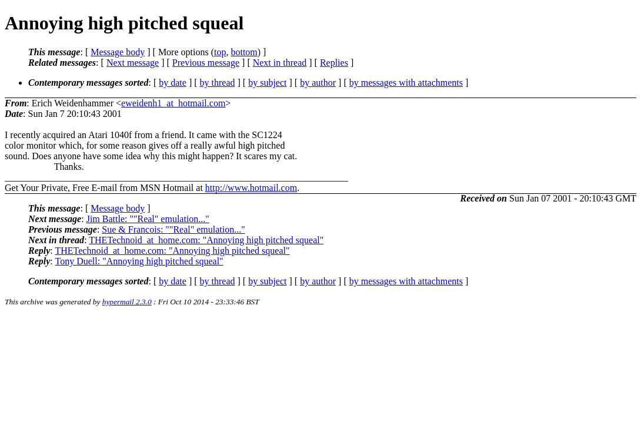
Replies (334, 63)
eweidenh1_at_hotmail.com (173, 103)
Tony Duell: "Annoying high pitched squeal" (139, 261)
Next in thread (280, 63)
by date (172, 83)
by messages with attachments (406, 83)
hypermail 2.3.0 (127, 301)
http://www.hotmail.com (251, 188)
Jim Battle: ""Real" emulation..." (147, 219)
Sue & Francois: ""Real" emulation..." (173, 229)
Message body (118, 52)
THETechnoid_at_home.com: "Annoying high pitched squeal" (206, 240)
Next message (132, 63)
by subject (267, 83)
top (220, 52)
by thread (217, 83)
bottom (244, 52)
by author (318, 83)
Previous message (205, 63)
